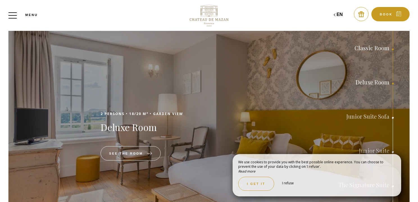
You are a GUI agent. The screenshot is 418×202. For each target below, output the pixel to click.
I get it (256, 183)
